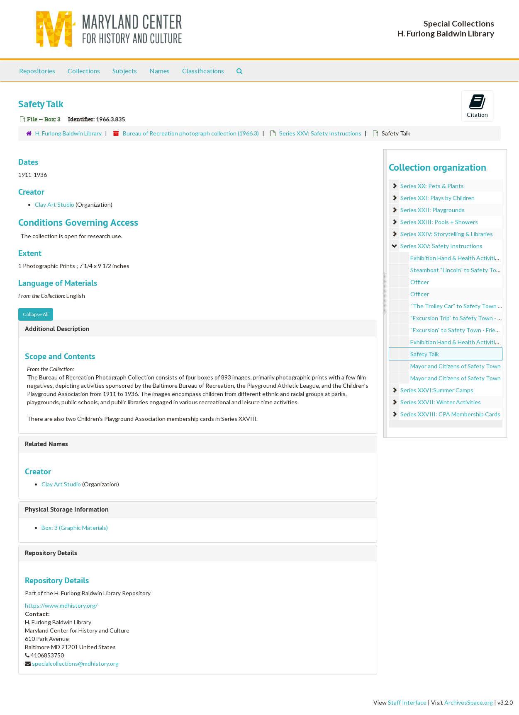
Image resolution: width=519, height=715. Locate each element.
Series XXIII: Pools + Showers (439, 221)
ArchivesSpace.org (468, 702)
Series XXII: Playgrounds (432, 209)
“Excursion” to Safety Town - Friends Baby (464, 329)
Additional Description (57, 328)
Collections (84, 71)
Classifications (203, 71)
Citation (477, 105)
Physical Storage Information (67, 509)
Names (159, 71)
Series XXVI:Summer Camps (436, 390)
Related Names (46, 444)
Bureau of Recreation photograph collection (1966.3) (191, 133)
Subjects (124, 71)
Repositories (37, 71)
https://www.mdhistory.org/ (61, 605)
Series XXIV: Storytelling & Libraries (446, 233)
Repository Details (51, 552)
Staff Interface (407, 702)
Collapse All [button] (36, 314)
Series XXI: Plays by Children (437, 197)
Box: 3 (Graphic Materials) (74, 527)
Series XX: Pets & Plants (432, 185)
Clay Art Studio (54, 204)
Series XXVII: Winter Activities (440, 402)
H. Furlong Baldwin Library (68, 133)
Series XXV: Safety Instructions (320, 133)
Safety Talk (424, 354)
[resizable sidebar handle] (385, 293)
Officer (419, 281)
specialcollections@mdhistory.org (75, 663)
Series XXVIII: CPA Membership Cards (450, 414)
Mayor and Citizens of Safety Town (455, 366)
